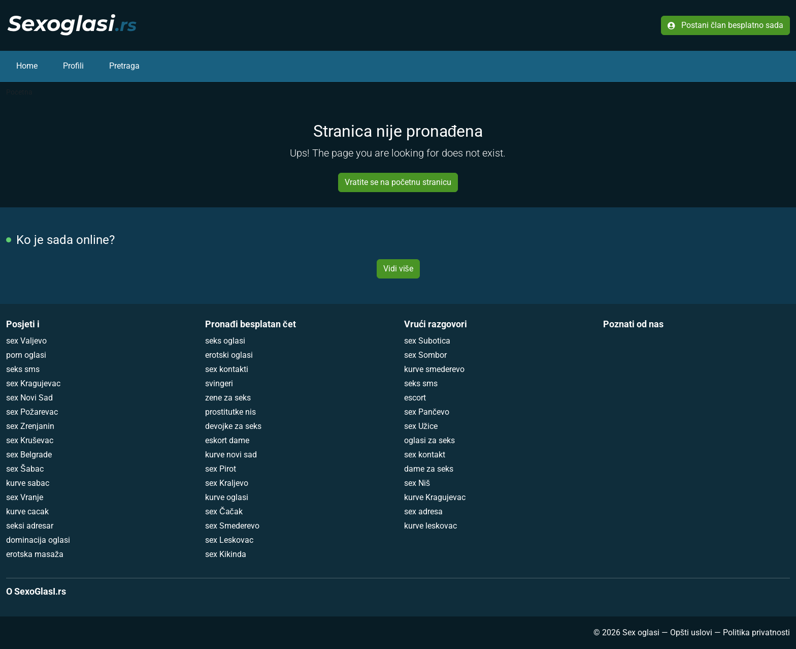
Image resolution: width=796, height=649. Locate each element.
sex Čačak (224, 511)
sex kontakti (226, 369)
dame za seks (428, 469)
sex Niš (417, 483)
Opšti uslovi (691, 632)
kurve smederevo (434, 369)
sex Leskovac (229, 540)
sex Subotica (427, 341)
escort (415, 398)
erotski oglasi (229, 355)
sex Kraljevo (226, 483)
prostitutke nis (230, 412)
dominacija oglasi (38, 540)
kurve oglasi (226, 497)
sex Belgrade (29, 454)
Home (27, 66)
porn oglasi (26, 355)
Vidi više (398, 268)
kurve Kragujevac (435, 497)
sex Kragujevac (33, 383)
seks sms (23, 369)
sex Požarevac (32, 412)
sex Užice (421, 426)
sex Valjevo (26, 341)
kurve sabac (27, 483)
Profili (73, 66)
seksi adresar (29, 526)
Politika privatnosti (756, 632)
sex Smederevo (232, 526)
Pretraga (124, 66)
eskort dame (227, 440)
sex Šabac (25, 469)
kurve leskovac (430, 526)
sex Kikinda (225, 554)
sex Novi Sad (29, 398)
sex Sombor (425, 355)
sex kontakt (424, 454)
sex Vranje (24, 497)
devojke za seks (233, 426)
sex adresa (423, 511)
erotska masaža (34, 554)
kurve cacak (27, 511)
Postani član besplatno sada (725, 25)
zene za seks (228, 398)
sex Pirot (220, 469)
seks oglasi (225, 341)
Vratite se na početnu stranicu (398, 182)
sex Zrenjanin (30, 426)
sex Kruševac (29, 440)
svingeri (219, 383)
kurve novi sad (231, 454)
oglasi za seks (429, 440)
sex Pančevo (426, 412)
